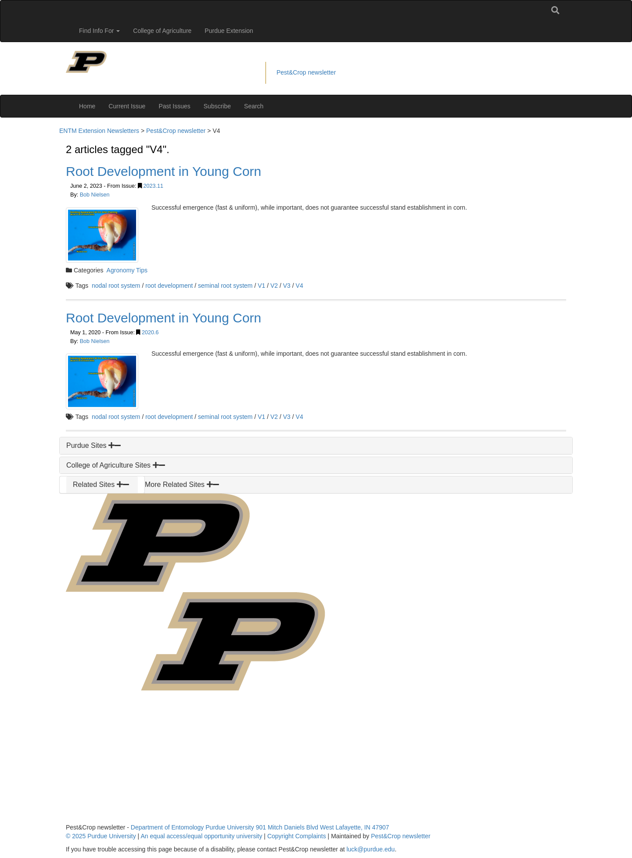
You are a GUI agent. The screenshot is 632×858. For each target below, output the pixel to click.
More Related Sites (182, 484)
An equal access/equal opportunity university (201, 836)
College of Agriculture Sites (115, 465)
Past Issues (174, 106)
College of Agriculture (162, 30)
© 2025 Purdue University (101, 836)
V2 (274, 285)
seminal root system (225, 285)
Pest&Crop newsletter (306, 72)
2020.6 (150, 332)
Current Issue (126, 106)
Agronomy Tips (127, 270)
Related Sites (101, 484)
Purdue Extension (229, 30)
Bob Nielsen (95, 195)
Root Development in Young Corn (163, 171)
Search (253, 106)
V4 (299, 285)
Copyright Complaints (296, 836)
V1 (261, 285)
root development (169, 285)
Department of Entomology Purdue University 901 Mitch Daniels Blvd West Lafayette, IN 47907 (260, 827)
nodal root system (116, 285)
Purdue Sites (93, 445)
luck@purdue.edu (370, 849)
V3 (287, 285)
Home (87, 106)
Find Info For (99, 30)
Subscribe (217, 106)
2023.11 (154, 186)
